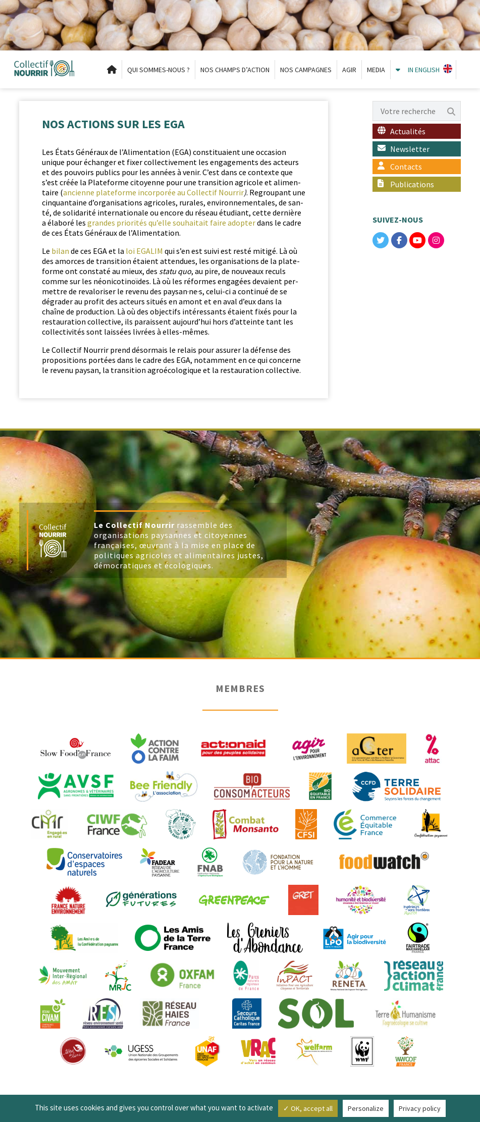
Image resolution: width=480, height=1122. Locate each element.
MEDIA (376, 69)
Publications (412, 184)
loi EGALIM (144, 251)
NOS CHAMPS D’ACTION (235, 69)
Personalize (366, 1108)
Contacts (406, 167)
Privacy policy (420, 1108)
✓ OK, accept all (308, 1108)
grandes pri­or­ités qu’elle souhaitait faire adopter (171, 223)
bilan (61, 251)
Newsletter (410, 149)
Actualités (407, 131)
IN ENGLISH (424, 69)
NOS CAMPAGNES (306, 69)
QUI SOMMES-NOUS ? (158, 69)
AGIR (349, 69)
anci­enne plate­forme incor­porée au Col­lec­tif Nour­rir (153, 192)
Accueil (112, 69)
